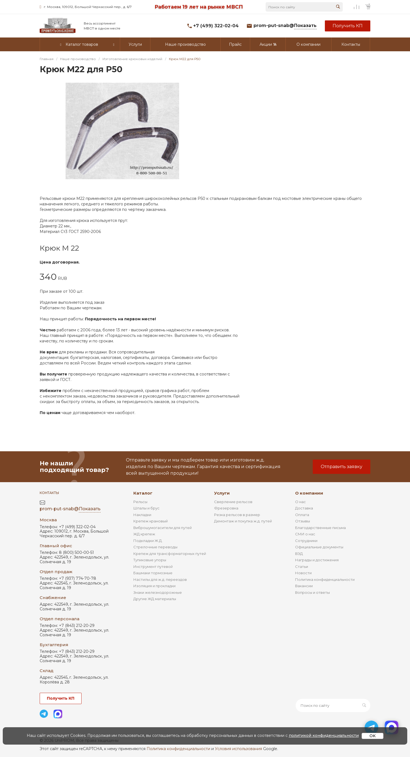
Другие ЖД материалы (154, 599)
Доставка (304, 508)
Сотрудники (306, 540)
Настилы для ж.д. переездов (160, 579)
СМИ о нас (305, 534)
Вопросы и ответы (312, 592)
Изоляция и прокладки (154, 586)
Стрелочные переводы (155, 547)
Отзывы (302, 521)
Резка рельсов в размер (237, 514)
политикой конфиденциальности (324, 735)
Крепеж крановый (150, 521)
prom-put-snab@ (285, 25)
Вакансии (304, 586)
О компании (309, 493)
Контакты (49, 493)
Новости (303, 573)
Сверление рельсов (233, 502)
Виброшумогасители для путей (162, 527)
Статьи (301, 566)
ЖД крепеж (144, 534)
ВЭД (299, 553)
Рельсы (140, 502)
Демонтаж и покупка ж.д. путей (243, 521)
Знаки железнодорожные (157, 592)
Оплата (302, 514)
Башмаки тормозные (152, 573)
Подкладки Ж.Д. (148, 540)
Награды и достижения (317, 560)
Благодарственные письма (320, 527)
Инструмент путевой (153, 566)
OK (372, 735)
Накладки (142, 514)
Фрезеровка (226, 508)
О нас (300, 502)
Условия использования (238, 748)
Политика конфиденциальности (325, 579)
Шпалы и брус (146, 508)
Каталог (142, 493)
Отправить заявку (341, 466)
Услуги (222, 493)
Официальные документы (319, 547)
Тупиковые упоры (149, 560)
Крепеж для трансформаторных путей (169, 553)
